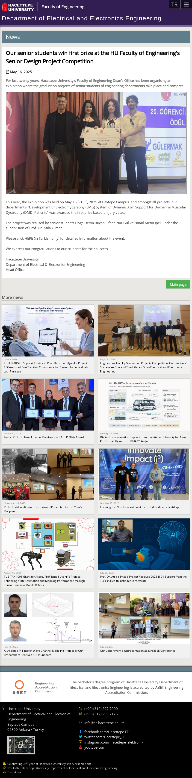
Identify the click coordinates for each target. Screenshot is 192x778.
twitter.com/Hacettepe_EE (104, 737)
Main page (178, 284)
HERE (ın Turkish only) (42, 238)
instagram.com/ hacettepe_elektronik (113, 742)
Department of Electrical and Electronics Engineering (82, 18)
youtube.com (94, 747)
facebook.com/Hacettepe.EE (106, 731)
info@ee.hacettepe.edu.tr (104, 722)
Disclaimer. (14, 772)
